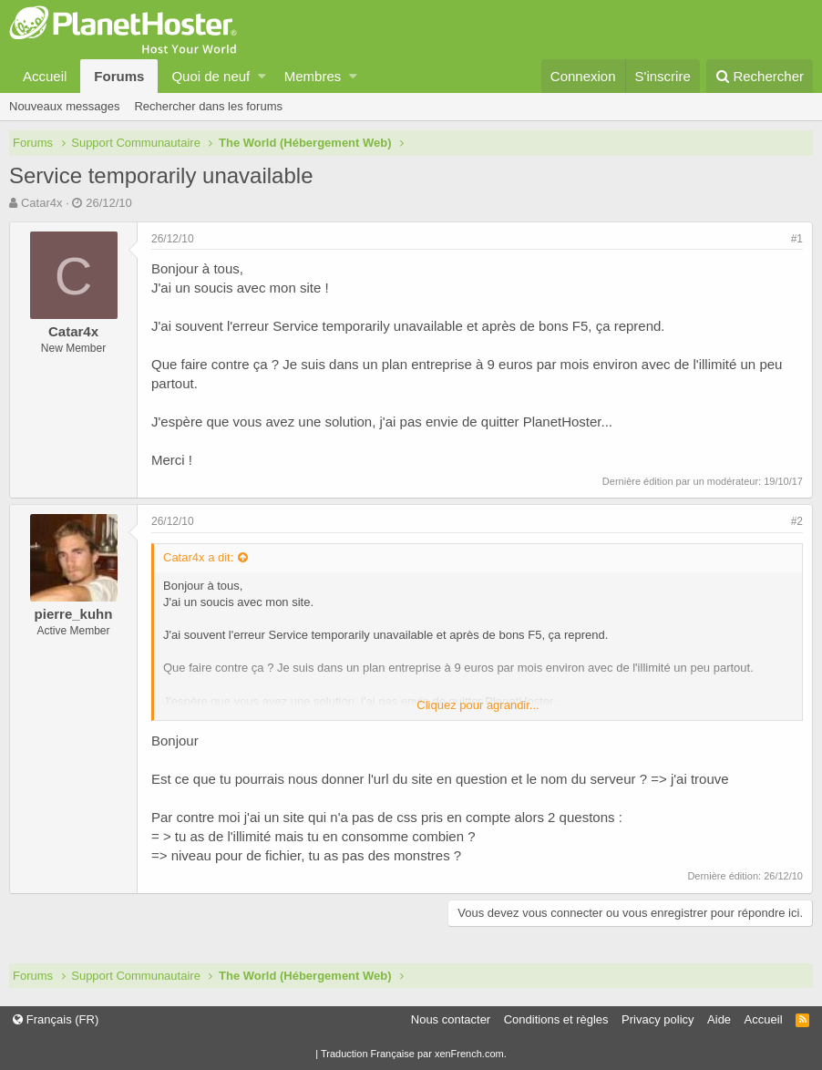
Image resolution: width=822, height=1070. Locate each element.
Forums (119, 76)
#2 (797, 521)
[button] (262, 76)
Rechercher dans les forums (208, 106)
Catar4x (42, 203)
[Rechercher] (759, 76)
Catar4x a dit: (198, 557)
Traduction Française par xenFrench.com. (414, 1053)
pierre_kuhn (74, 614)
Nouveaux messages (64, 106)
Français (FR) (55, 1019)
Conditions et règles (556, 1019)
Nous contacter (450, 1019)
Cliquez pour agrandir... (477, 705)
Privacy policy (658, 1019)
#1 (797, 238)
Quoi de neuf (210, 76)
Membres (313, 76)
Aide (719, 1019)
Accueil (45, 76)
